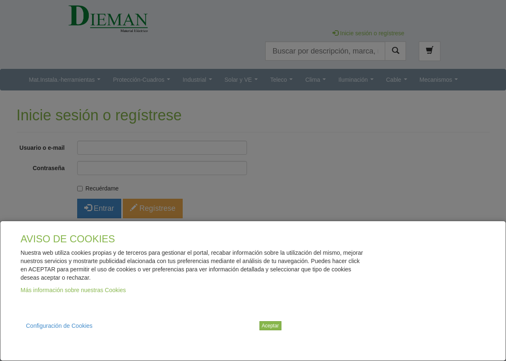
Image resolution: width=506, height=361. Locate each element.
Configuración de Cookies (59, 325)
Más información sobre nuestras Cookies (73, 290)
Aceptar (270, 326)
